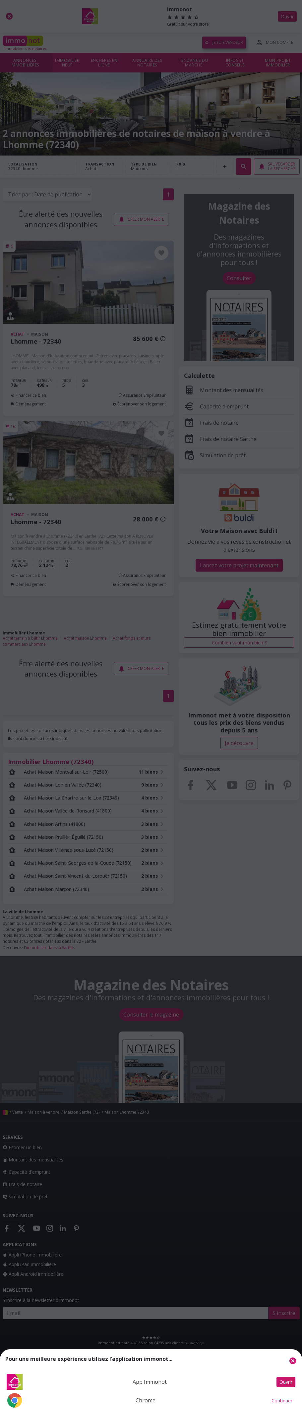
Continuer (282, 1400)
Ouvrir (285, 1382)
